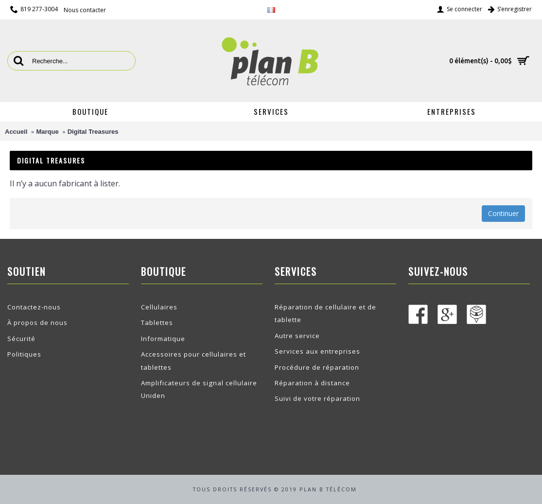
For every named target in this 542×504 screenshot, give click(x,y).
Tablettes (157, 322)
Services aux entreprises (317, 351)
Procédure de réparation (317, 367)
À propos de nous (37, 322)
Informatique (163, 338)
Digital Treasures (93, 131)
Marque (47, 131)
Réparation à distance (312, 382)
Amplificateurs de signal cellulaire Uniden (199, 389)
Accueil (16, 131)
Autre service (297, 335)
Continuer (503, 213)
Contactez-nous (34, 307)
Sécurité (21, 338)
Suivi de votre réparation (317, 398)
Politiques (24, 354)
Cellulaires (159, 307)
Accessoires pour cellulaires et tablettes (193, 360)
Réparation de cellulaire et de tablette (325, 313)
